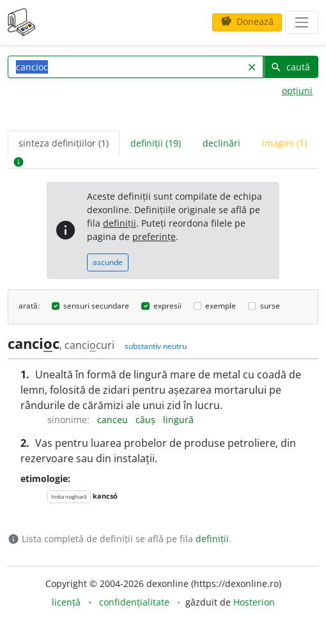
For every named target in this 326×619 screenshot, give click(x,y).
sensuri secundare (96, 305)
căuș (147, 420)
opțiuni (297, 90)
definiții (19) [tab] (155, 143)
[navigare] (301, 22)
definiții (119, 223)
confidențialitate (134, 602)
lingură (178, 420)
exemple (220, 305)
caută (290, 67)
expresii (167, 305)
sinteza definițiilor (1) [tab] (64, 143)
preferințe (154, 236)
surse (270, 305)
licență (66, 602)
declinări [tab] (221, 143)
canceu (113, 420)
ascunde (108, 262)
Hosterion (254, 602)
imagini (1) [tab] (284, 143)
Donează (247, 21)
